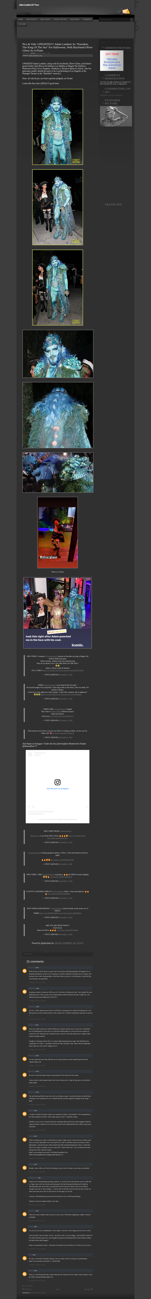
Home (58, 1289)
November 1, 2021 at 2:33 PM (37, 1065)
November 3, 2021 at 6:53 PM (37, 1171)
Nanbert (31, 1110)
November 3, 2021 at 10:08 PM (37, 1204)
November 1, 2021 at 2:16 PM (37, 1049)
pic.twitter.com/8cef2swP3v (57, 838)
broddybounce (33, 1178)
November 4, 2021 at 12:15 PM (37, 1248)
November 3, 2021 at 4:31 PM (37, 1130)
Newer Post (26, 1289)
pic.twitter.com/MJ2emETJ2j (61, 877)
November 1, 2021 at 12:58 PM (37, 1000)
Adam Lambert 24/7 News (29, 5)
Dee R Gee (32, 967)
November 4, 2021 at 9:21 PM (37, 1280)
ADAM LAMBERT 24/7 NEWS (68, 943)
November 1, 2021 (65, 675)
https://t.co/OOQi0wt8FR (49, 913)
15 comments (28, 954)
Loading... (103, 43)
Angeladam (32, 988)
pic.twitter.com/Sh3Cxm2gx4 (63, 733)
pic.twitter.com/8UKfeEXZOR (62, 860)
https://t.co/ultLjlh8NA (49, 694)
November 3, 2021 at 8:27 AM (37, 1086)
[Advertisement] (59, 11)
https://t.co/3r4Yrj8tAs (76, 836)
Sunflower (32, 1025)
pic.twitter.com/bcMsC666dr (67, 930)
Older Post (88, 1289)
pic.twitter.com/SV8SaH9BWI (59, 894)
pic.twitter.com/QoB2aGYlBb (72, 670)
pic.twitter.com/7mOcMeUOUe (61, 716)
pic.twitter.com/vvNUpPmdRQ (69, 694)
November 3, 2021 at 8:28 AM (37, 1104)
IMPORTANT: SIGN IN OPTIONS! (111, 95)
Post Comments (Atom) (38, 1293)
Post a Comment (27, 1286)
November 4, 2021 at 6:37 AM (37, 1220)
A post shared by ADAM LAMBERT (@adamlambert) (57, 819)
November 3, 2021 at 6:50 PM (37, 1158)
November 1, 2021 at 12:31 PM (37, 982)
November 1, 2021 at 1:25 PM (37, 1019)
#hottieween (35, 836)
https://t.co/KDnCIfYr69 (51, 670)
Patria (30, 1255)
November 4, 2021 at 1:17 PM (37, 1264)
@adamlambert (51, 656)
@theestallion (56, 711)
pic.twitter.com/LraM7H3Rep (70, 913)
